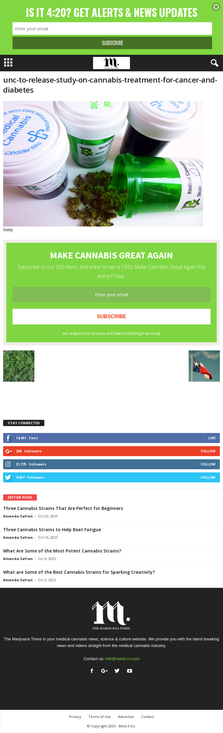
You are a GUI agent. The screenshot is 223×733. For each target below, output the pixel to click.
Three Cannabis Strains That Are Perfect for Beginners (63, 508)
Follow (208, 451)
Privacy (75, 716)
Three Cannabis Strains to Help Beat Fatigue (52, 529)
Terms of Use (99, 716)
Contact (147, 716)
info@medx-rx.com (122, 658)
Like (212, 437)
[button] (213, 63)
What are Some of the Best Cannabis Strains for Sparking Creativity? (79, 572)
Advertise (126, 716)
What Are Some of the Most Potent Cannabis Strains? (62, 551)
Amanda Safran (18, 516)
